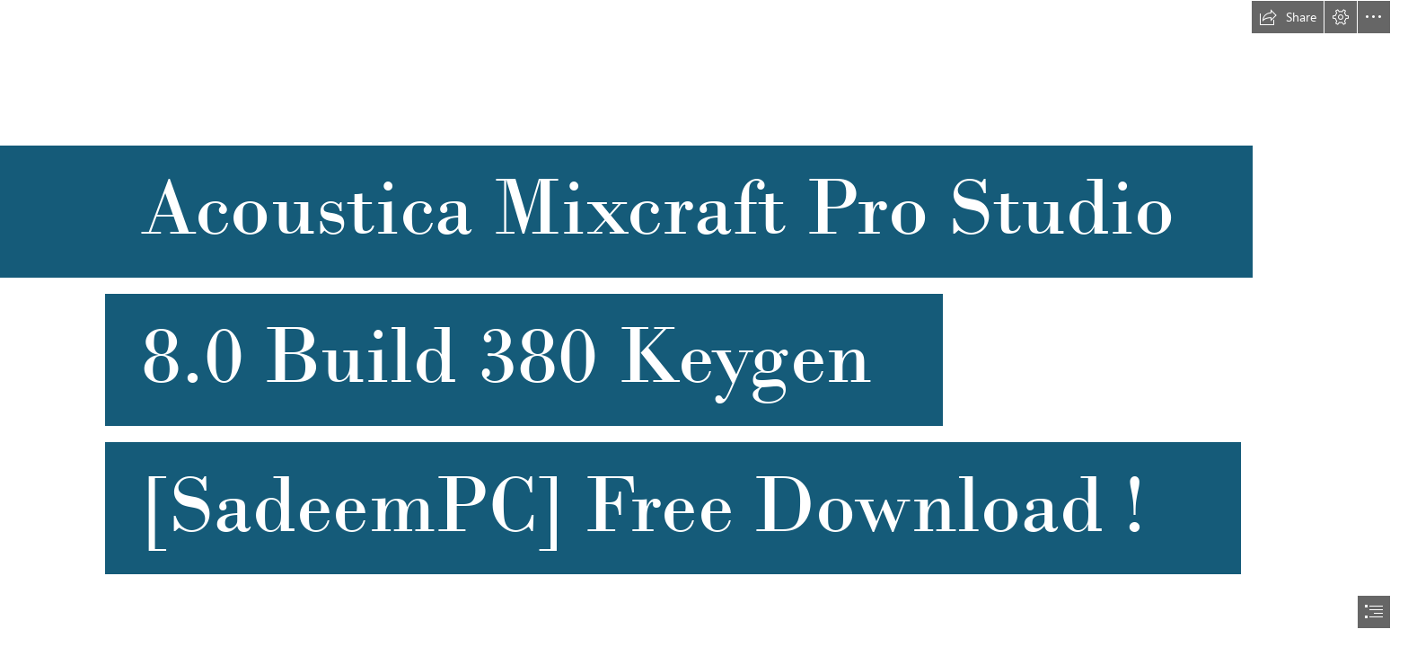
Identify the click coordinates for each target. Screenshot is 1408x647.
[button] (1288, 17)
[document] (704, 323)
